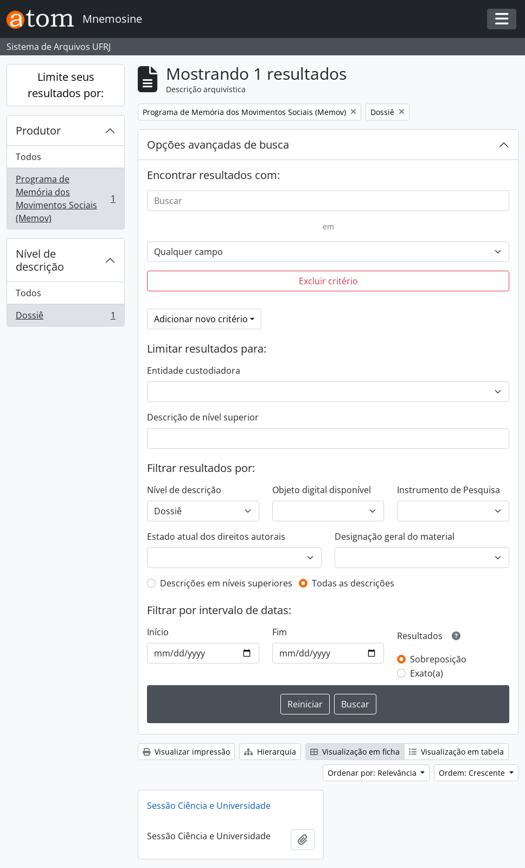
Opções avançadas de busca (218, 144)
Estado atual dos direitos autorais (216, 536)
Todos (28, 157)
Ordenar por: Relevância (373, 773)
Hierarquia (270, 751)
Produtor (38, 130)
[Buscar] (328, 200)
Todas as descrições (353, 583)
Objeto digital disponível (321, 490)
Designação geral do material (394, 536)
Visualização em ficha (355, 751)
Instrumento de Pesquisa (448, 490)
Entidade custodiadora (193, 370)
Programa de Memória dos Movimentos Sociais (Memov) (65, 198)
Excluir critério (328, 281)
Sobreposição (438, 659)
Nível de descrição (40, 260)
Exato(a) (426, 673)
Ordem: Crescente (473, 773)
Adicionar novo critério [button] (201, 319)
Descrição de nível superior (203, 417)
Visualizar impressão (186, 751)
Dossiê (65, 317)
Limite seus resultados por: (66, 84)
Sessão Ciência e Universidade (209, 806)
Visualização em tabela (456, 751)
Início (158, 632)
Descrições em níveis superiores (226, 583)
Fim (279, 632)
